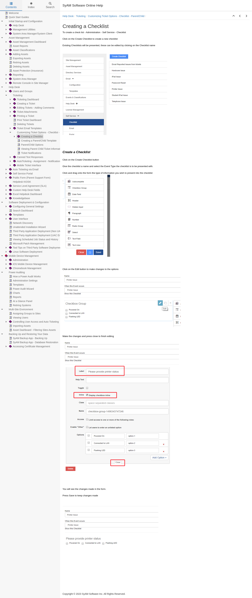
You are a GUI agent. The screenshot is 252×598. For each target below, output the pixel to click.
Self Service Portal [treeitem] (20, 173)
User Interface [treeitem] (18, 219)
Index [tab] (31, 5)
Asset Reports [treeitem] (18, 46)
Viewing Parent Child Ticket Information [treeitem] (40, 149)
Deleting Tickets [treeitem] (23, 124)
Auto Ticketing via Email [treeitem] (23, 169)
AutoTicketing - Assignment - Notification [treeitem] (36, 161)
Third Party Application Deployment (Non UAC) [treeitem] (35, 231)
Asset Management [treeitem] (17, 38)
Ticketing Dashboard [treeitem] (26, 99)
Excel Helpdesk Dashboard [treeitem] (25, 194)
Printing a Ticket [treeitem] (23, 116)
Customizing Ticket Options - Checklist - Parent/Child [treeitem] (43, 132)
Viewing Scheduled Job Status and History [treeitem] (33, 239)
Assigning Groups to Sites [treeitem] (24, 313)
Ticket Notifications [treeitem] (29, 153)
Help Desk (68, 16)
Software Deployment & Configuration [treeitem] (26, 202)
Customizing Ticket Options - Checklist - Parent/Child (116, 16)
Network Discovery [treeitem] (20, 223)
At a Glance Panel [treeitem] (20, 301)
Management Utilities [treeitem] (21, 29)
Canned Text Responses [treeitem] (28, 157)
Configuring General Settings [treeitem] (26, 206)
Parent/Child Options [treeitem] (30, 145)
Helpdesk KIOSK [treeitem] (19, 182)
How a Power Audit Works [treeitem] (24, 276)
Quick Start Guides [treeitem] (16, 17)
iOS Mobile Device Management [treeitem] (27, 264)
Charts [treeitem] (14, 293)
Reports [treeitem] (14, 297)
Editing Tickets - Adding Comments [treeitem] (33, 108)
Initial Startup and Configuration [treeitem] (23, 21)
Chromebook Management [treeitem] (24, 268)
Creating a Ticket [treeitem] (24, 104)
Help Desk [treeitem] (16, 25)
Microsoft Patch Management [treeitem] (26, 243)
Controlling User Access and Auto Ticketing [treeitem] (33, 322)
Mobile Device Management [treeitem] (21, 256)
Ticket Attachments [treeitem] (25, 112)
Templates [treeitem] (16, 215)
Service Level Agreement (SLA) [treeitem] (27, 186)
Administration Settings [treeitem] (22, 281)
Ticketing (81, 16)
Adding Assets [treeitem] (18, 54)
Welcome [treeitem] (11, 13)
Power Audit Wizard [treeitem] (21, 289)
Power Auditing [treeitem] (14, 272)
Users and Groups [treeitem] (20, 91)
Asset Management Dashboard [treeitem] (27, 42)
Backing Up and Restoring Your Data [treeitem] (26, 334)
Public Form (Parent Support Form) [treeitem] (29, 178)
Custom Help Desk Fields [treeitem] (24, 190)
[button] (233, 16)
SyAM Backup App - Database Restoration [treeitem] (33, 342)
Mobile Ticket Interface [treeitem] (27, 165)
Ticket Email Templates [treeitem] (27, 128)
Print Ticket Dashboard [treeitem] (27, 120)
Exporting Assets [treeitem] (19, 58)
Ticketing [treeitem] (15, 95)
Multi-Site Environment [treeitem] (18, 309)
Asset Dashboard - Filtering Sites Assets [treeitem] (32, 330)
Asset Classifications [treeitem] (21, 50)
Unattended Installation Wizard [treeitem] (27, 227)
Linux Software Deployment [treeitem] (25, 252)
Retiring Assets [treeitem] (18, 62)
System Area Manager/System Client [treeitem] (30, 34)
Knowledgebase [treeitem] (19, 198)
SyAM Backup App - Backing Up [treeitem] (27, 338)
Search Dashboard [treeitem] (20, 211)
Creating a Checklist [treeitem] (30, 136)
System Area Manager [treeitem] (22, 79)
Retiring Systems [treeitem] (19, 305)
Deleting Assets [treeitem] (19, 66)
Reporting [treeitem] (15, 75)
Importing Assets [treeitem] (19, 326)
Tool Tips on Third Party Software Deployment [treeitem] (35, 248)
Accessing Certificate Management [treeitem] (29, 346)
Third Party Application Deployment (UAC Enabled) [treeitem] (37, 235)
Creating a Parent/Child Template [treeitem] (37, 141)
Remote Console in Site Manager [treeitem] (28, 83)
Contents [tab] (11, 5)
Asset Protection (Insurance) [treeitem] (25, 71)
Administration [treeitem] (18, 260)
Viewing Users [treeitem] (18, 318)
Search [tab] (50, 5)
